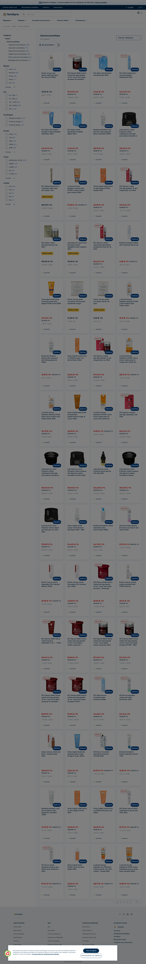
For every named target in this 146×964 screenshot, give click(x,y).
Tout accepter (91, 951)
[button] (7, 953)
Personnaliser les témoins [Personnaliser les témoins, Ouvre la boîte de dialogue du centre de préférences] (91, 955)
